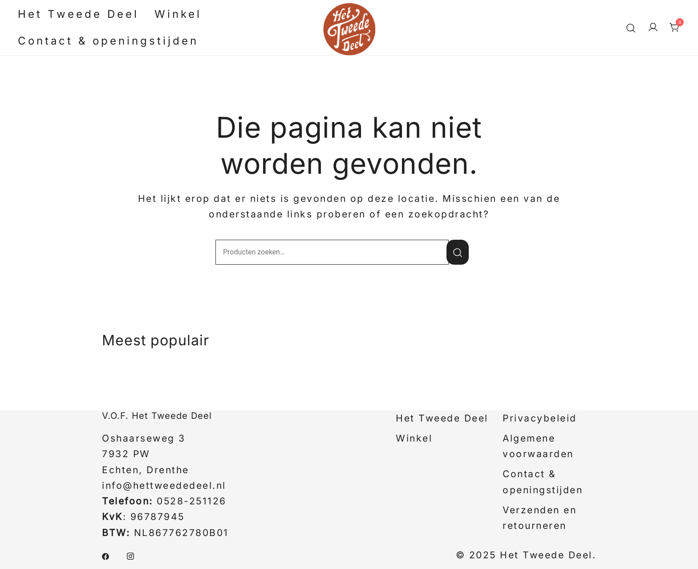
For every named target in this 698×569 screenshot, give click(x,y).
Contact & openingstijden (108, 40)
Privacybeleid (540, 418)
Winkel (178, 14)
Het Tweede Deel (78, 14)
